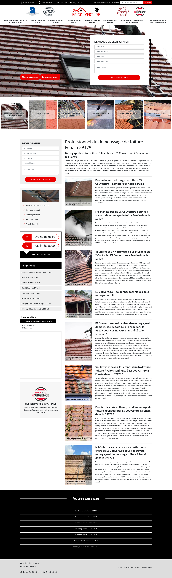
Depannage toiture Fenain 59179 (86, 529)
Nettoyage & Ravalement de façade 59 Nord (132, 21)
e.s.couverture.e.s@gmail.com (70, 2)
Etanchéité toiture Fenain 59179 (86, 523)
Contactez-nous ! (50, 77)
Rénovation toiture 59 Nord (55, 21)
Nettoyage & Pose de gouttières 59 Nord (158, 21)
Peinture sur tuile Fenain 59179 (86, 511)
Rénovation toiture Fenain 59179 (86, 517)
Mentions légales (146, 568)
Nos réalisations (30, 77)
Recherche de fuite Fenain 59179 (86, 535)
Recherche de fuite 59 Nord (110, 21)
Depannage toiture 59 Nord (92, 21)
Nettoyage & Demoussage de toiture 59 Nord (15, 21)
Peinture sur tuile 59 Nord (38, 21)
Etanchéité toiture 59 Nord (74, 21)
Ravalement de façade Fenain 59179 (86, 541)
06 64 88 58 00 (45, 2)
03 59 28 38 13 (27, 2)
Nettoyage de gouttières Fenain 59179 (86, 547)
